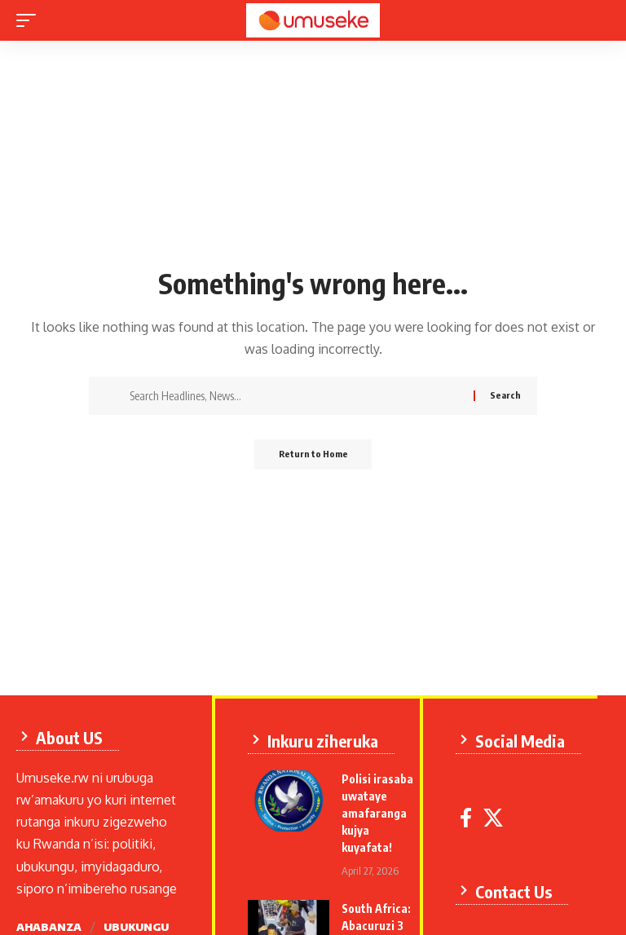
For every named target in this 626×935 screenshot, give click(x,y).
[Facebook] (471, 814)
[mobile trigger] (30, 20)
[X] (498, 814)
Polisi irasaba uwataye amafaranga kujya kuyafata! (382, 810)
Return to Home (313, 455)
